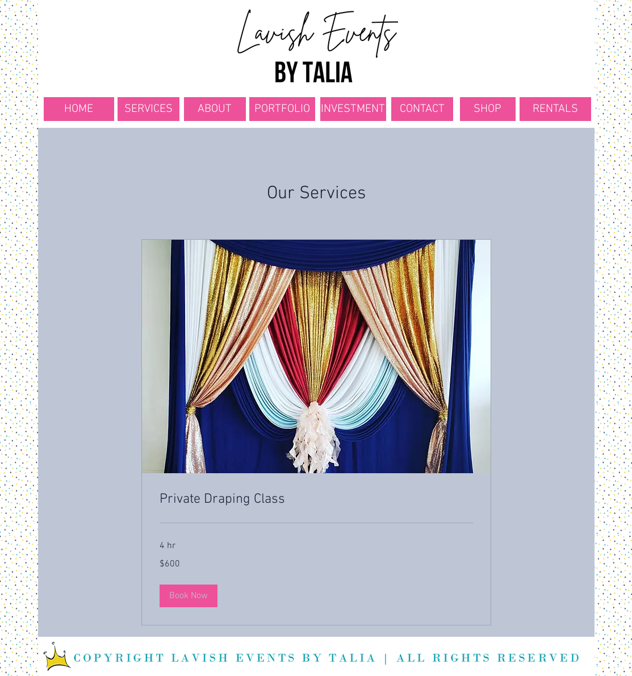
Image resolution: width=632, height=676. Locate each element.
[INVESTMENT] (353, 109)
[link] (316, 500)
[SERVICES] (148, 109)
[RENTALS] (555, 109)
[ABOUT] (215, 109)
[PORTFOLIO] (282, 109)
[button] (188, 596)
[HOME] (79, 109)
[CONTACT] (422, 109)
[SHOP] (488, 109)
